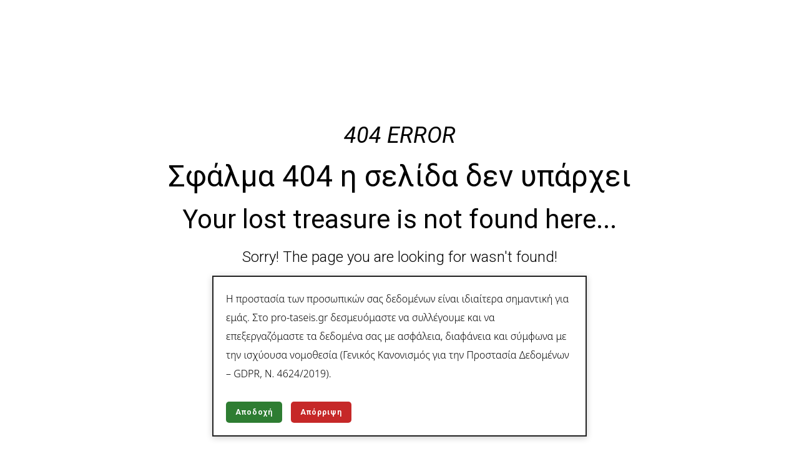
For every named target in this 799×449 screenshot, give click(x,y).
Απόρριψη (321, 412)
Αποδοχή (254, 412)
